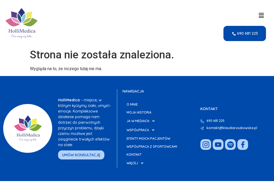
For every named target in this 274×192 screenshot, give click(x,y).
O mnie (132, 104)
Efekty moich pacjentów (148, 139)
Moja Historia (139, 112)
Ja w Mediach (142, 121)
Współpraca (142, 130)
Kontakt (134, 155)
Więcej (136, 163)
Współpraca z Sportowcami (152, 147)
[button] (261, 15)
